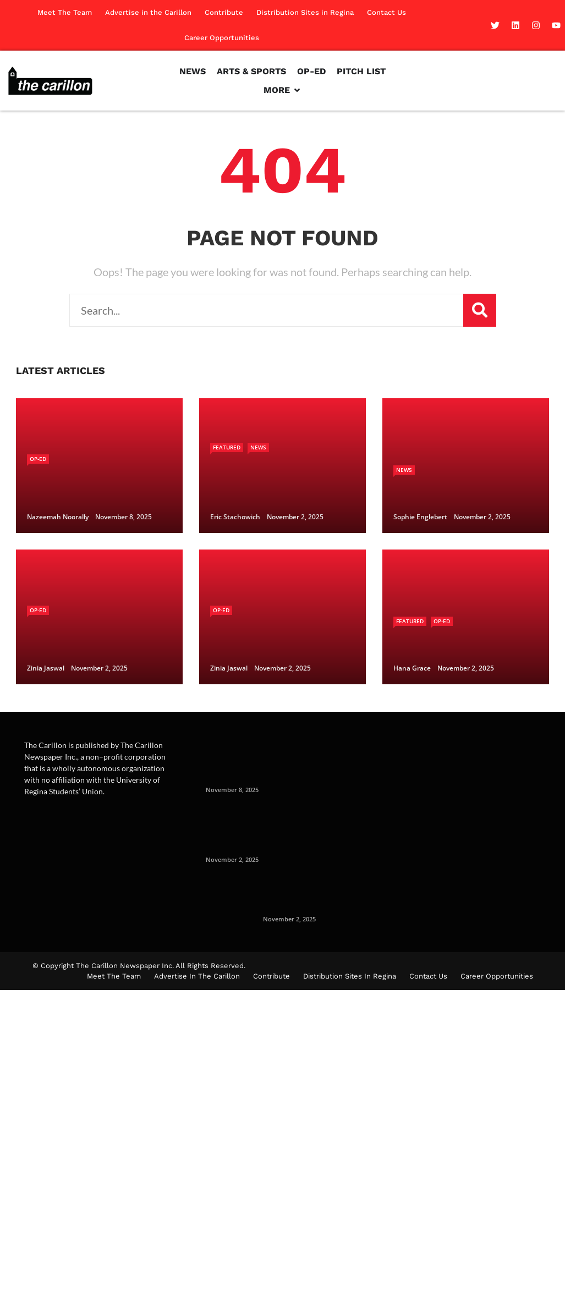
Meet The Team (64, 12)
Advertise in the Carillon (148, 12)
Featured (226, 447)
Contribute (224, 12)
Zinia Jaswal (45, 668)
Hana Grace (412, 668)
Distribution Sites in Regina (305, 12)
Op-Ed (38, 459)
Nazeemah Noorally (58, 516)
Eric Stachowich (235, 516)
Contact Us (386, 12)
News (258, 447)
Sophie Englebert (420, 516)
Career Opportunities (221, 38)
